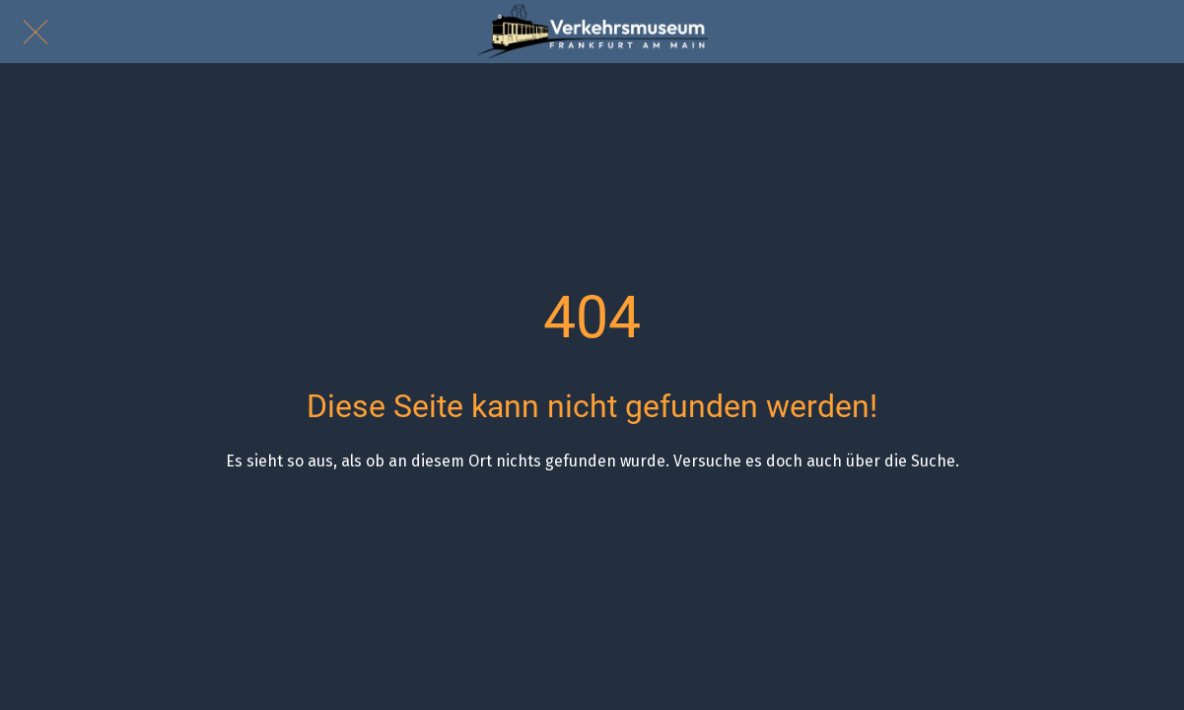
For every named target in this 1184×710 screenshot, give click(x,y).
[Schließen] (31, 31)
